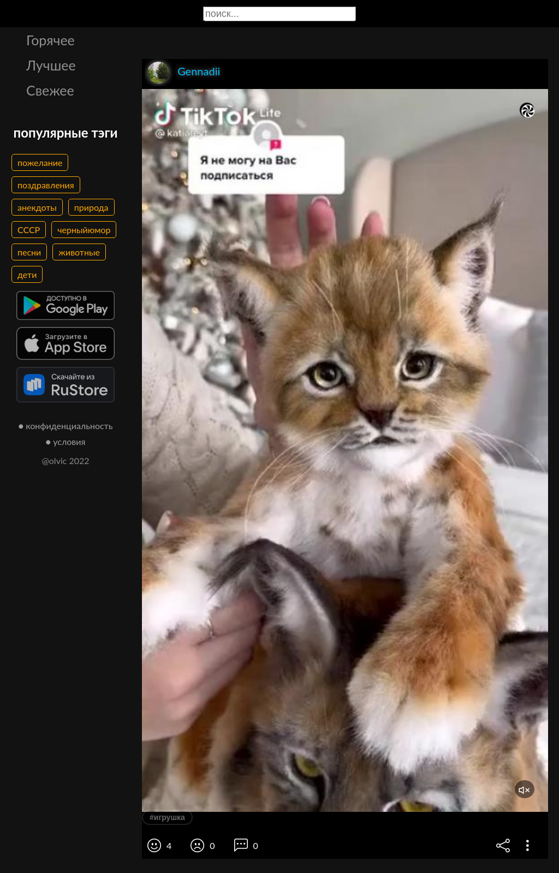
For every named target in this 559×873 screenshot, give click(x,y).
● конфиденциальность (66, 425)
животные (79, 252)
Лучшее (51, 65)
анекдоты (37, 207)
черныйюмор (83, 229)
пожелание (39, 162)
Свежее (50, 90)
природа (91, 207)
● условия (66, 441)
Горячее (50, 40)
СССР (28, 229)
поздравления (45, 185)
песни (29, 252)
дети (27, 274)
